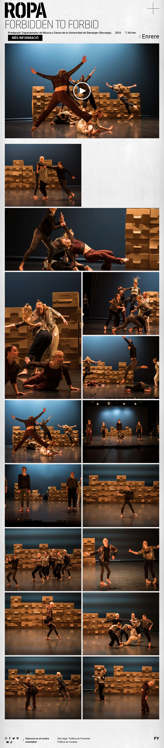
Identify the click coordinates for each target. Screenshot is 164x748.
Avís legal (62, 738)
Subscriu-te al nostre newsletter (37, 740)
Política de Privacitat (79, 738)
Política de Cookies (67, 742)
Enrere (149, 36)
